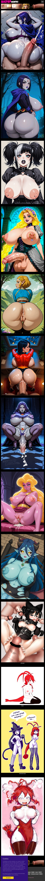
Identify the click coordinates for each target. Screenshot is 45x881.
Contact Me (31, 877)
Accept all (8, 877)
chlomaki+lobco (22, 773)
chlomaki (22, 663)
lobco (22, 705)
